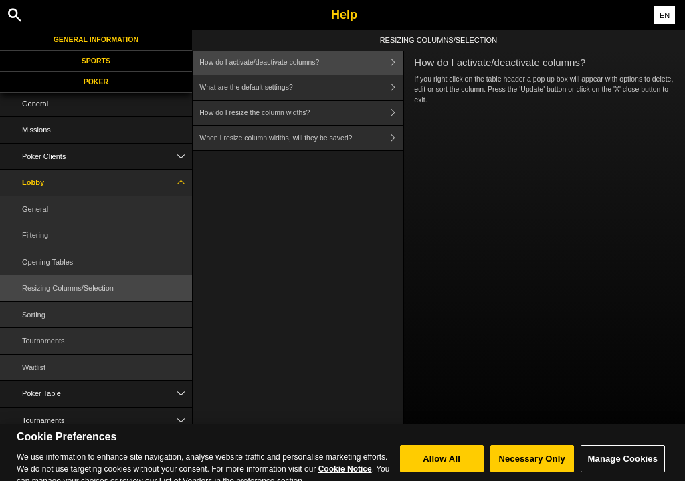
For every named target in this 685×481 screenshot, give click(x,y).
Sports (96, 61)
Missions (36, 130)
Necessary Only (531, 465)
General (35, 104)
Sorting (33, 315)
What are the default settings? (301, 87)
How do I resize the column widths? (301, 113)
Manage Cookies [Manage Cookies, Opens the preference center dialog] (623, 465)
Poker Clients (107, 157)
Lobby (107, 183)
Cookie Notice (345, 475)
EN (665, 15)
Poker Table (107, 394)
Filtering (35, 235)
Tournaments (43, 341)
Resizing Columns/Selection (68, 288)
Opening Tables (47, 262)
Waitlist (33, 367)
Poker (96, 81)
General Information (96, 39)
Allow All (441, 465)
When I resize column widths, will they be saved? (301, 138)
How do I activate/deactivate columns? (301, 62)
